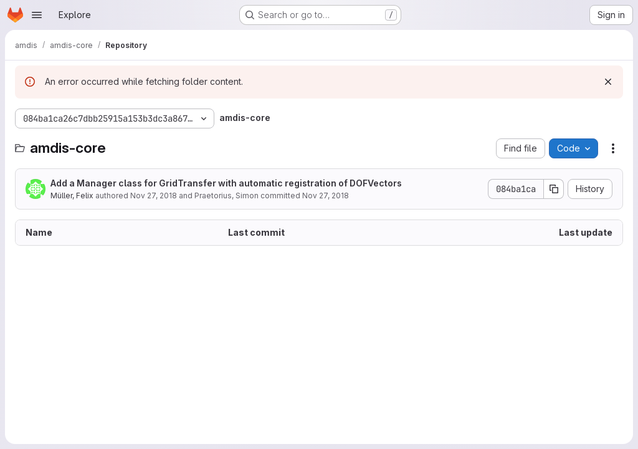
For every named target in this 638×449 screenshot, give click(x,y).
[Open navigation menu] (37, 15)
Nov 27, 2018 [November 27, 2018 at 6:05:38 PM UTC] (153, 195)
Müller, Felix (71, 195)
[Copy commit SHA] (554, 189)
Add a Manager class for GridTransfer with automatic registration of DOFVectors (226, 183)
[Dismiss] (608, 81)
